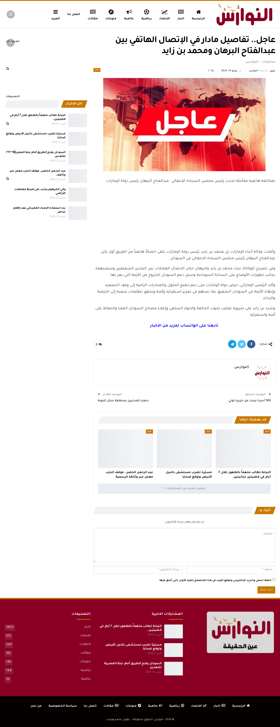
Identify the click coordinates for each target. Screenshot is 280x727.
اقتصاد (164, 14)
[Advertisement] (184, 215)
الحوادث (85, 644)
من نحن (36, 706)
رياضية (146, 14)
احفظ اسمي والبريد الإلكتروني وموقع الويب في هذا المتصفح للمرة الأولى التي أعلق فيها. (215, 580)
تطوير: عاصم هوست (118, 719)
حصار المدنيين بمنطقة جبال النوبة (123, 400)
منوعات (110, 14)
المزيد (55, 14)
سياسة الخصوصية (62, 706)
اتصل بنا (73, 14)
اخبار (181, 14)
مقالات (93, 14)
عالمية (129, 14)
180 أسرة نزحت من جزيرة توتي (250, 400)
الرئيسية (198, 14)
